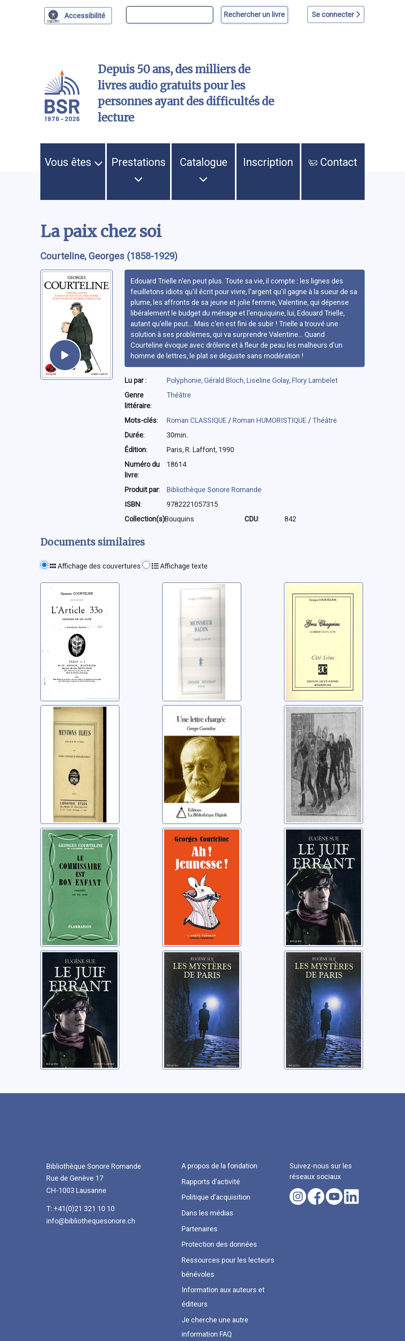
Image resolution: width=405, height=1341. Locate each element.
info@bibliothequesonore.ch (90, 1221)
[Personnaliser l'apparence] (78, 15)
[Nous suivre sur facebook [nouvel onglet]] (316, 1196)
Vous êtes (74, 162)
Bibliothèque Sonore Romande (214, 489)
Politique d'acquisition (216, 1197)
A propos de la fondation (219, 1166)
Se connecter (336, 14)
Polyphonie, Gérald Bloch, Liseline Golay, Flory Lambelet (252, 380)
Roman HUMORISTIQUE (270, 420)
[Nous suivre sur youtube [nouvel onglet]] (334, 1196)
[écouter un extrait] (65, 355)
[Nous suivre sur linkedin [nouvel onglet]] (351, 1196)
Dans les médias (207, 1213)
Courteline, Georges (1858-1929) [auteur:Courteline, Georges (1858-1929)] (109, 256)
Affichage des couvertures (95, 566)
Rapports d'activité (211, 1181)
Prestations (139, 170)
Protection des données (219, 1244)
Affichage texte (179, 566)
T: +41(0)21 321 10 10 (80, 1208)
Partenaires (200, 1229)
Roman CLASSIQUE (197, 420)
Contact (332, 162)
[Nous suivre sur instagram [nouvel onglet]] (298, 1196)
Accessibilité (86, 15)
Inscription (268, 162)
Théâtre (179, 395)
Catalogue (203, 170)
